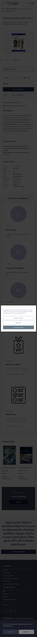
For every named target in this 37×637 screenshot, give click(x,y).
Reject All (18, 322)
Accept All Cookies (18, 327)
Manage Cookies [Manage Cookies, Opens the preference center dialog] (18, 318)
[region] (18, 318)
